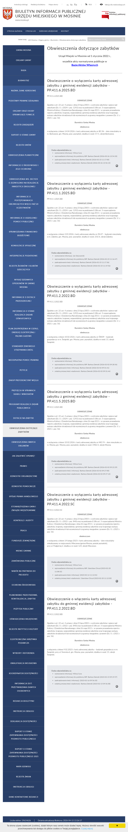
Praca (23, 531)
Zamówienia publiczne (24, 561)
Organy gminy (23, 60)
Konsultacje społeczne (23, 246)
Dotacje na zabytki (23, 418)
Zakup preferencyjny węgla (24, 380)
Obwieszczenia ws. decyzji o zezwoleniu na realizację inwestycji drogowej (24, 183)
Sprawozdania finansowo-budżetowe (23, 234)
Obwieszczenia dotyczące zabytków (24, 430)
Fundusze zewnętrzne (24, 541)
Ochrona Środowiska (24, 585)
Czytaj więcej (87, 828)
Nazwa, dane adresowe (23, 91)
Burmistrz (23, 80)
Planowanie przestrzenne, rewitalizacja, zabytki (23, 597)
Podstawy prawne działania (24, 101)
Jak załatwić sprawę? (23, 456)
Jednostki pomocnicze (23, 486)
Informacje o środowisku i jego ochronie (24, 167)
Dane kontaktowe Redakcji (23, 797)
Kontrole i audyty (24, 520)
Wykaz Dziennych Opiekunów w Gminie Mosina (23, 283)
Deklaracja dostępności (23, 721)
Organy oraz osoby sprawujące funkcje (24, 113)
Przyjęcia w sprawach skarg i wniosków (23, 392)
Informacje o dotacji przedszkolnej (23, 299)
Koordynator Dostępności (23, 673)
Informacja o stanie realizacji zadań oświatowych (24, 315)
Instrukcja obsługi (21, 4)
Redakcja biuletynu (38, 4)
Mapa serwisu (23, 767)
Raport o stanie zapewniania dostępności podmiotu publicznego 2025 (24, 753)
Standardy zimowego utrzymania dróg (23, 348)
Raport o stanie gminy (23, 135)
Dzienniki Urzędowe (48, 31)
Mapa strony (53, 4)
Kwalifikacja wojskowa (24, 663)
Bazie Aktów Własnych (84, 64)
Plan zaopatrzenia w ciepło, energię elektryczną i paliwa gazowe (23, 332)
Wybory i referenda (23, 653)
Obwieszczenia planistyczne (23, 155)
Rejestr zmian (23, 777)
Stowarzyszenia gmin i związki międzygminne (23, 508)
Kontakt (65, 31)
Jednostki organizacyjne (23, 476)
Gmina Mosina (23, 50)
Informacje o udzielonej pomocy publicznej (23, 220)
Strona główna (14, 31)
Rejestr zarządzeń (24, 125)
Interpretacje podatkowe (24, 256)
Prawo (23, 466)
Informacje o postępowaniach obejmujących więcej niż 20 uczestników (23, 202)
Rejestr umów (23, 145)
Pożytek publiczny (24, 609)
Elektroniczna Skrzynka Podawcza (23, 641)
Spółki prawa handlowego (23, 496)
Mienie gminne (23, 551)
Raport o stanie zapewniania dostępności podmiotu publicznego (24, 735)
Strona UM (31, 31)
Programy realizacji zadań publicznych (23, 406)
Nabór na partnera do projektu (24, 573)
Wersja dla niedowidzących (112, 5)
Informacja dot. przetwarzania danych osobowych (23, 687)
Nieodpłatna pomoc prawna (24, 360)
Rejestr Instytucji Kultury (23, 629)
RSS (88, 4)
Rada (23, 70)
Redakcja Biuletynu (23, 701)
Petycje (24, 370)
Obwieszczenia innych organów (24, 444)
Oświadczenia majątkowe (24, 619)
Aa (68, 5)
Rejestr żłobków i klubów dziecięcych (23, 268)
